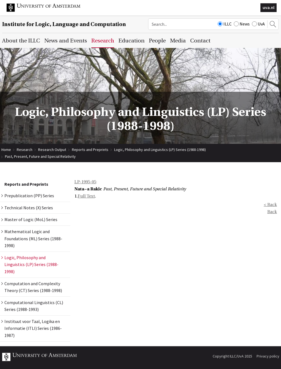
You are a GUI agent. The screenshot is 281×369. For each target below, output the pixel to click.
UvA (258, 24)
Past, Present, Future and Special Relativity (40, 156)
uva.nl (268, 7)
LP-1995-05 (85, 181)
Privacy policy (268, 356)
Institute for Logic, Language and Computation (64, 24)
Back (272, 211)
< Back (270, 204)
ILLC (225, 24)
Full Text (86, 196)
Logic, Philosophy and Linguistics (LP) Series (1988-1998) (160, 149)
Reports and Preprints (90, 149)
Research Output (52, 149)
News (242, 24)
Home (6, 149)
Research (24, 149)
